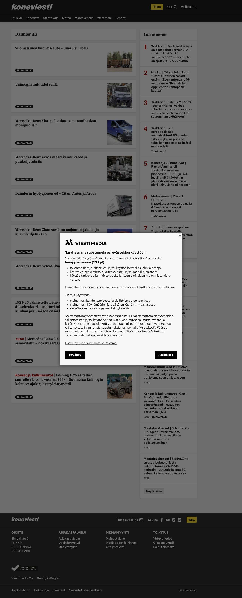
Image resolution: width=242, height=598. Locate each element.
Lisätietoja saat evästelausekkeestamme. (91, 343)
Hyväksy (75, 355)
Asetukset (165, 355)
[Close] (180, 235)
